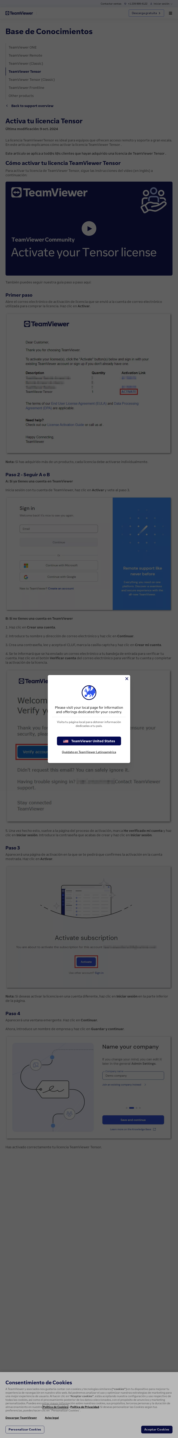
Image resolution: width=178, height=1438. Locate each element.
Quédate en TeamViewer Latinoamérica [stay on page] (89, 752)
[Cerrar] (126, 678)
